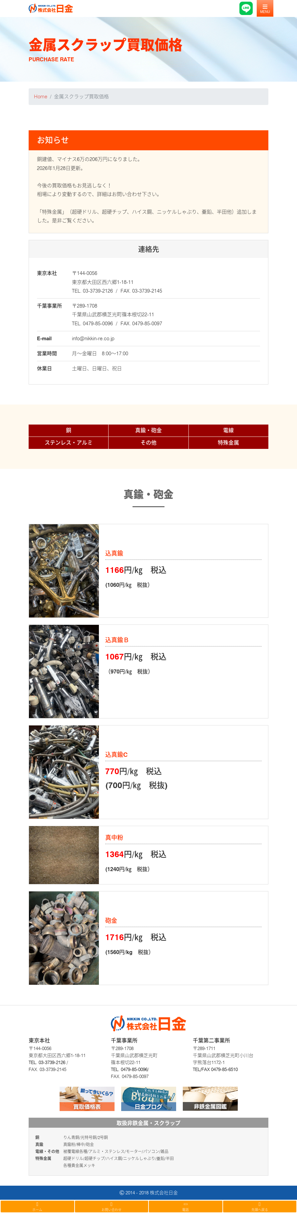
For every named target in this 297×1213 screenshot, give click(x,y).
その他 (148, 443)
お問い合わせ (112, 1207)
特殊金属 (228, 443)
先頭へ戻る (260, 1207)
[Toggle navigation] (265, 8)
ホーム (37, 1207)
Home (40, 97)
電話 (185, 1206)
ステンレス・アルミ (69, 443)
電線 (228, 430)
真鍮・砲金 (148, 430)
